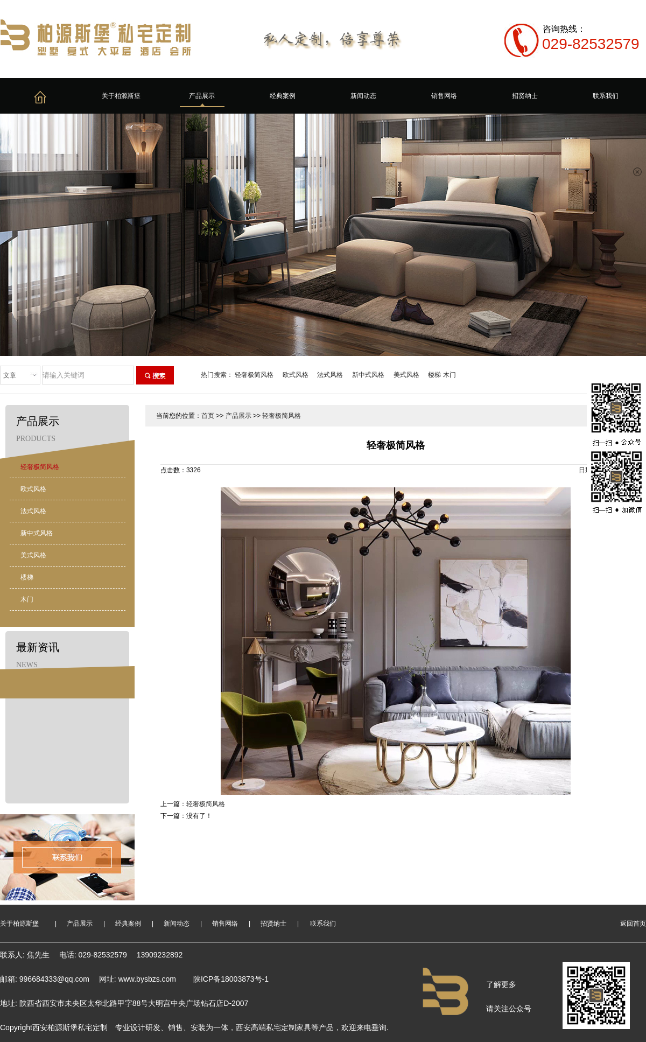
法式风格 (330, 375)
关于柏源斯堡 (121, 96)
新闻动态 (363, 96)
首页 (207, 415)
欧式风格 (295, 375)
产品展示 (202, 96)
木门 (449, 375)
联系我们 (606, 96)
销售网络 (444, 96)
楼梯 (434, 375)
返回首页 (633, 923)
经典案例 (283, 96)
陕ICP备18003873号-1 (231, 979)
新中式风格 (368, 375)
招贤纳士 (525, 96)
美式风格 (406, 375)
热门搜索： (217, 375)
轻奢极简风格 (254, 375)
